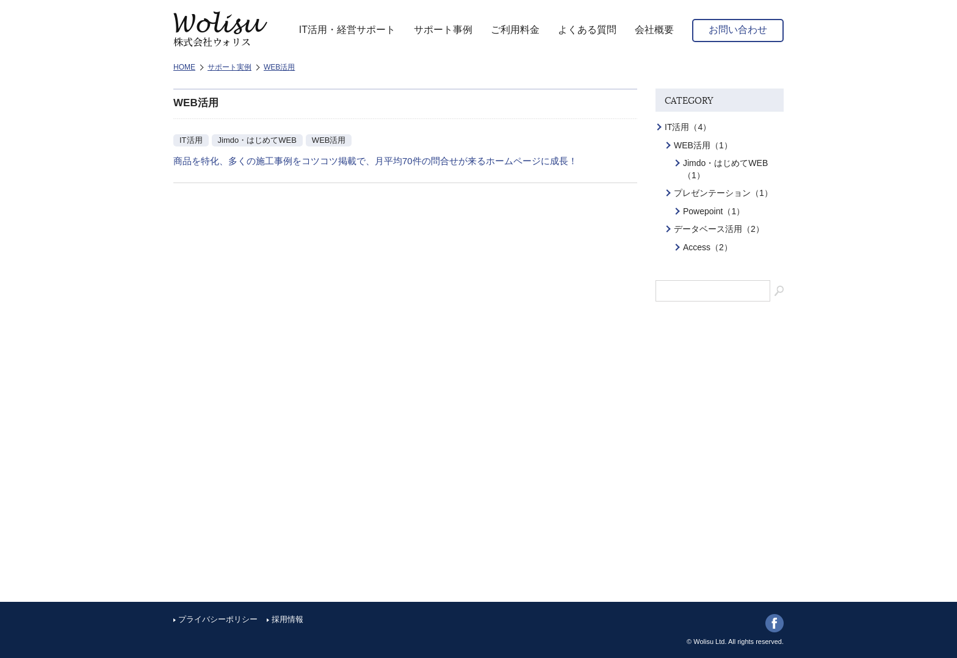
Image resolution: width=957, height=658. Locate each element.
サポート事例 (443, 29)
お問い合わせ (738, 29)
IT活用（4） (688, 127)
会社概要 (654, 29)
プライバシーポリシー (218, 619)
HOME (184, 67)
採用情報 (287, 619)
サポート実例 (229, 67)
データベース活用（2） (719, 229)
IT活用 (191, 140)
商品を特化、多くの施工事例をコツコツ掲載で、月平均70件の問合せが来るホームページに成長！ (375, 161)
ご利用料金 (515, 29)
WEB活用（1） (703, 145)
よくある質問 (587, 29)
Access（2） (707, 247)
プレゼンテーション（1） (723, 193)
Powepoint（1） (714, 211)
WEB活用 (279, 67)
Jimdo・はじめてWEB (257, 140)
